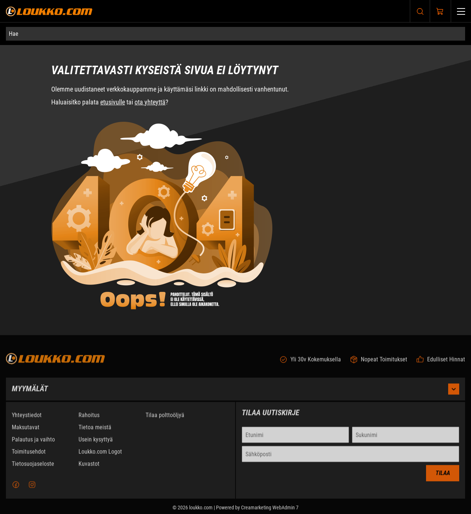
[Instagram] (32, 489)
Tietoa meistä (94, 431)
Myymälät (235, 393)
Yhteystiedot (27, 419)
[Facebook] (16, 489)
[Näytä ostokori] (440, 11)
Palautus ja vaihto (33, 443)
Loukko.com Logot (100, 455)
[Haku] (420, 11)
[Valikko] (461, 11)
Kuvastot (89, 468)
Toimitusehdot (29, 455)
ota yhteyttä (150, 102)
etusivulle (112, 102)
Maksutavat (25, 431)
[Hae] (235, 34)
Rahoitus (89, 419)
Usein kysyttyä (95, 443)
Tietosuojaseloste (33, 468)
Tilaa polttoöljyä (165, 419)
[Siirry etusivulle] (49, 11)
